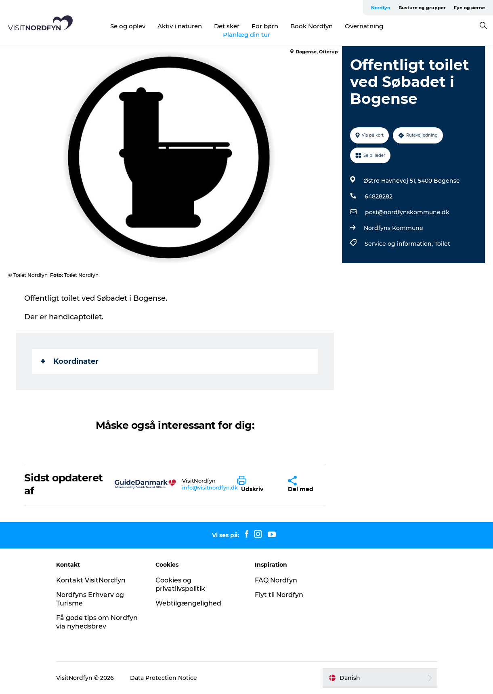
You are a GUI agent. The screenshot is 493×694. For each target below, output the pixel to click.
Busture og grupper (422, 8)
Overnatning (364, 26)
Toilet (442, 243)
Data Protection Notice (163, 677)
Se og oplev (127, 26)
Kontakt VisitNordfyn (91, 580)
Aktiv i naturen (179, 26)
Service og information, (399, 243)
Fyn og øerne (469, 8)
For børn (265, 26)
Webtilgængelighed (188, 603)
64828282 (378, 196)
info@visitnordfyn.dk (210, 487)
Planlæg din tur (246, 34)
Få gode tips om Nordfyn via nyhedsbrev (97, 622)
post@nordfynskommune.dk (407, 212)
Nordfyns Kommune (393, 228)
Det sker (226, 26)
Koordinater (70, 361)
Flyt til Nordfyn (279, 595)
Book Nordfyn (311, 26)
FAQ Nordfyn (276, 580)
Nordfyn (380, 8)
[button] (256, 484)
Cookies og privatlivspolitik (180, 584)
